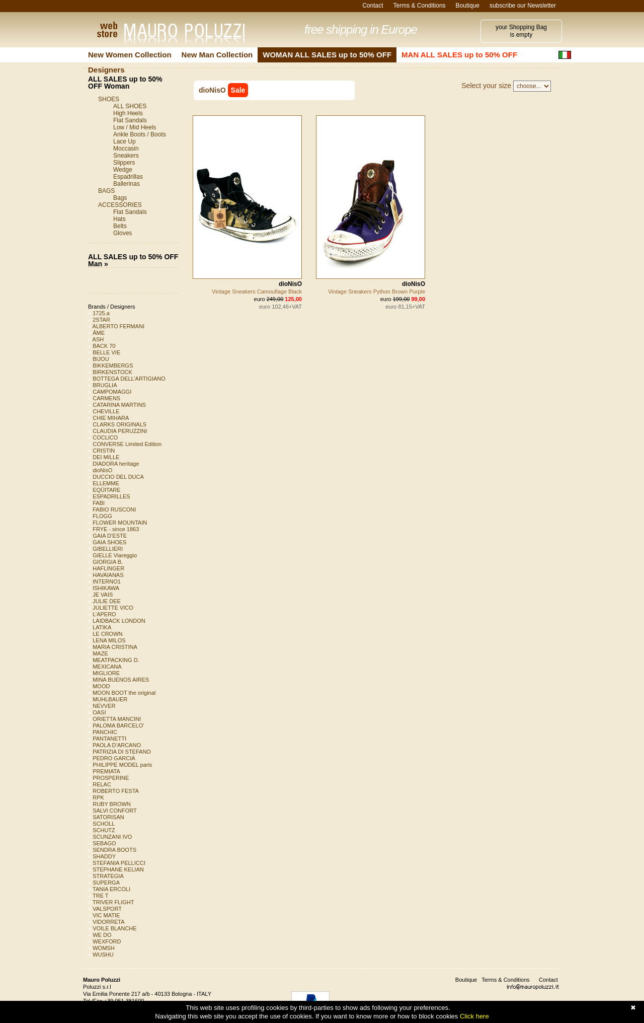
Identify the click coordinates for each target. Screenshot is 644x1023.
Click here (474, 1016)
